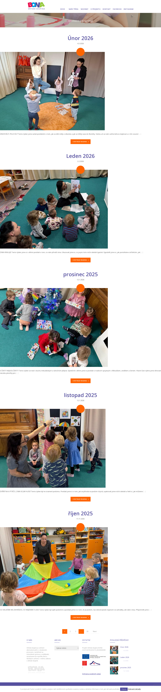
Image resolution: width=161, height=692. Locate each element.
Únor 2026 (80, 38)
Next (95, 631)
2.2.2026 (80, 161)
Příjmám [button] (123, 689)
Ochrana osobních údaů (91, 674)
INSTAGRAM (128, 6)
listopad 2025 (80, 395)
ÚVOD (62, 6)
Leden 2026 (80, 155)
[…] (140, 134)
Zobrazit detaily (134, 689)
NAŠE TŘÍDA (73, 6)
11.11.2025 (80, 519)
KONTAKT (107, 6)
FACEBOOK (117, 6)
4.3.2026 (80, 43)
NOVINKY (84, 6)
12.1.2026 (80, 280)
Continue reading (81, 142)
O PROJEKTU (95, 6)
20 (87, 631)
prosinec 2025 (80, 274)
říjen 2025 (80, 513)
